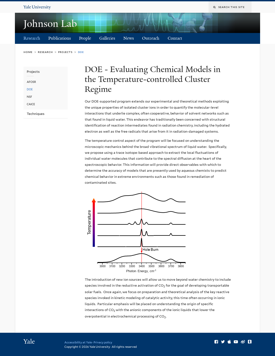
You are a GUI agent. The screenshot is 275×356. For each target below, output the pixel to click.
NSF (29, 96)
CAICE (31, 104)
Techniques (35, 114)
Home (27, 52)
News (128, 38)
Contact (175, 38)
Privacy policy (103, 342)
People (85, 38)
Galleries (107, 38)
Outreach (150, 38)
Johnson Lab (51, 23)
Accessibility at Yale (78, 342)
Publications (59, 38)
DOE (30, 89)
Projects (65, 52)
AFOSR (31, 81)
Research (31, 38)
